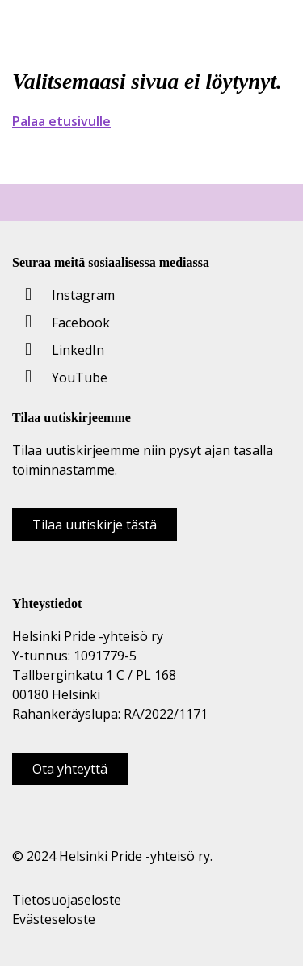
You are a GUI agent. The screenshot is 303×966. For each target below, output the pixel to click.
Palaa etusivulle (61, 121)
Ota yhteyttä (69, 769)
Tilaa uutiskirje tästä (94, 525)
